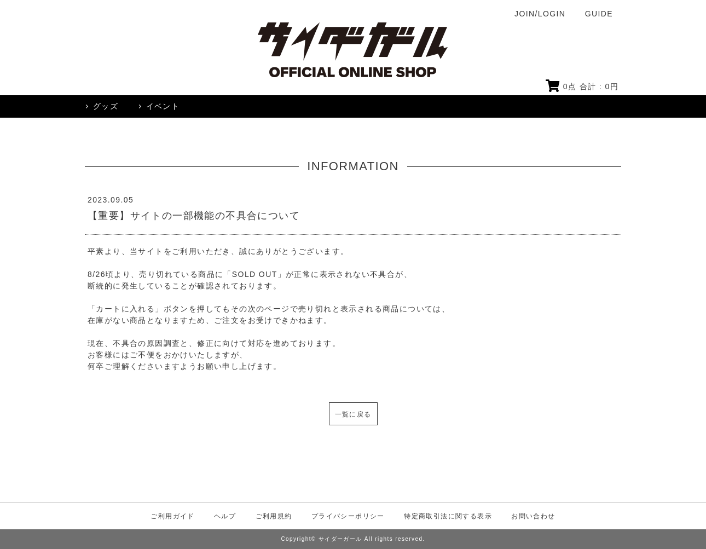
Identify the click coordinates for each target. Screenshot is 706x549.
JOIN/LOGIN (539, 13)
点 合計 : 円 (582, 86)
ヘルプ (225, 516)
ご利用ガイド (172, 516)
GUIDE (599, 13)
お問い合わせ (533, 516)
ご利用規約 (274, 516)
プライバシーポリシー (348, 516)
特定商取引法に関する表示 (448, 516)
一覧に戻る (353, 414)
